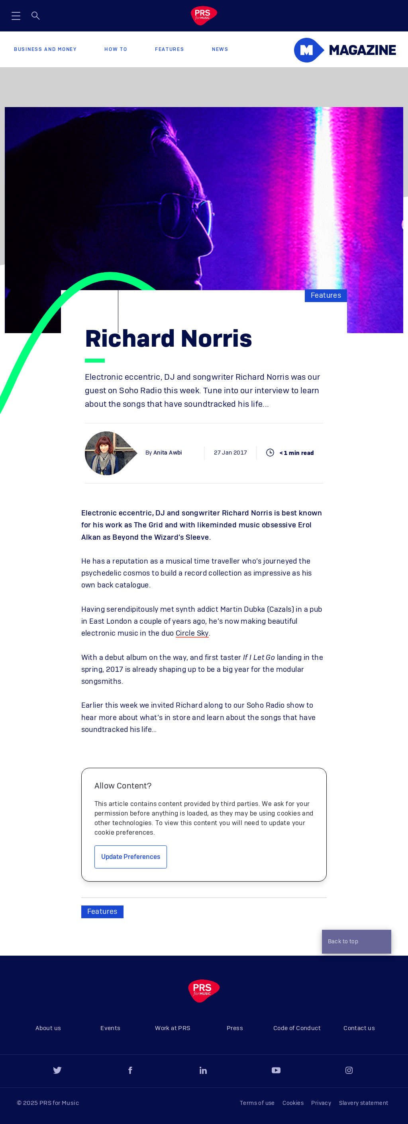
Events (110, 1028)
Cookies (293, 1103)
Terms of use (257, 1103)
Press (235, 1028)
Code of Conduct (297, 1028)
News (220, 49)
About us (48, 1028)
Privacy (321, 1103)
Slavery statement (363, 1103)
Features (169, 49)
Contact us (359, 1028)
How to (115, 49)
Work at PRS (172, 1028)
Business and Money (45, 49)
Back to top (354, 942)
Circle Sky (192, 633)
